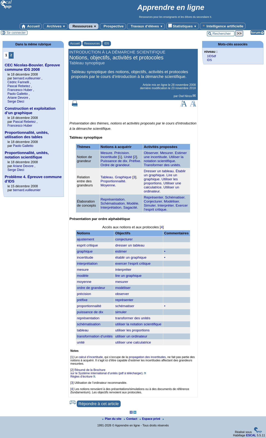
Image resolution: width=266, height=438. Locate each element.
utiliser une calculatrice (133, 342)
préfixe (82, 300)
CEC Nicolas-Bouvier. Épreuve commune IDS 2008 (32, 67)
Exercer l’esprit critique (166, 207)
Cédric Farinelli (18, 82)
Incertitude (109, 157)
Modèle (132, 203)
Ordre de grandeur (115, 165)
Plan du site (112, 418)
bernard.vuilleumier (27, 78)
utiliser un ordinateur (131, 336)
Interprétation (111, 207)
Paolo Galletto (17, 94)
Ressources (83, 26)
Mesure (106, 153)
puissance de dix (90, 312)
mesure (83, 269)
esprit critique (87, 245)
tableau (82, 330)
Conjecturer (153, 201)
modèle (82, 276)
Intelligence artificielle (222, 26)
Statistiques (182, 26)
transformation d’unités (95, 336)
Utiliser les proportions (161, 181)
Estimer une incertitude (165, 155)
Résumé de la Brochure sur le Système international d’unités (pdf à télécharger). (106, 371)
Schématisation (113, 203)
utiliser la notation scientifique (138, 324)
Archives (55, 26)
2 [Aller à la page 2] (11, 55)
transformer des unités (132, 318)
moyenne (84, 282)
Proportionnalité (113, 181)
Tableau (107, 177)
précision (84, 294)
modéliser (122, 288)
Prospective (113, 26)
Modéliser (171, 201)
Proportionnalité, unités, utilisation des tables (27, 134)
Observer (151, 153)
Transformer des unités (162, 165)
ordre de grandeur (91, 288)
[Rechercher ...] (221, 33)
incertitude (85, 257)
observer (122, 294)
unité (81, 342)
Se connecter (16, 33)
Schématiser (175, 197)
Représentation (113, 199)
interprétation (87, 263)
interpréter (123, 269)
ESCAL (251, 435)
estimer (121, 251)
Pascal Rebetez (18, 86)
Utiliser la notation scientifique (163, 159)
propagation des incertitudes (147, 357)
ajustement (85, 239)
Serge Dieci (15, 101)
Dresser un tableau (159, 171)
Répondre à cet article (99, 403)
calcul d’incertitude (91, 357)
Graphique (123, 177)
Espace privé (150, 418)
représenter (124, 300)
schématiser (124, 306)
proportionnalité (89, 306)
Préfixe (134, 161)
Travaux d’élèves (146, 26)
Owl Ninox (185, 96)
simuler (121, 312)
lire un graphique (128, 276)
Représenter (153, 197)
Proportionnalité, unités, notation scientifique (27, 155)
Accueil (31, 26)
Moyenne (108, 185)
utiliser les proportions (132, 330)
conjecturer (124, 239)
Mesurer (166, 153)
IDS (106, 43)
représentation (88, 318)
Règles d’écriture (81, 376)
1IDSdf (211, 56)
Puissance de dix (114, 161)
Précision (121, 153)
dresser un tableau (129, 245)
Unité (128, 157)
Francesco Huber (19, 90)
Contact (131, 418)
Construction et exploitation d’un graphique (30, 110)
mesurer (121, 282)
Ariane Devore (17, 97)
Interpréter (166, 205)
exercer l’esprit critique (132, 263)
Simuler (150, 205)
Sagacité (130, 207)
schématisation (88, 324)
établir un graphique (130, 257)
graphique (85, 251)
